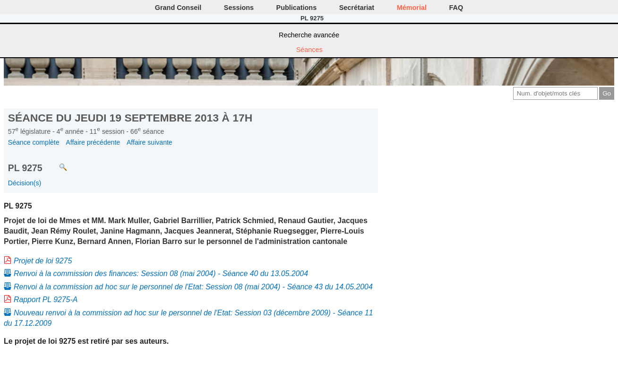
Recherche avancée (309, 35)
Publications (296, 7)
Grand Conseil (178, 7)
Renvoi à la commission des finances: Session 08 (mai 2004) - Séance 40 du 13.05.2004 (161, 274)
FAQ (456, 7)
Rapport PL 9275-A (45, 300)
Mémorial (412, 7)
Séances (309, 49)
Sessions (239, 7)
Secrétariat (356, 7)
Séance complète (34, 142)
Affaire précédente (93, 142)
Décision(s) (24, 183)
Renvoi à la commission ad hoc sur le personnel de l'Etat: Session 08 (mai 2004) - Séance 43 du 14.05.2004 (193, 287)
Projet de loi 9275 (43, 261)
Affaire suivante (149, 142)
